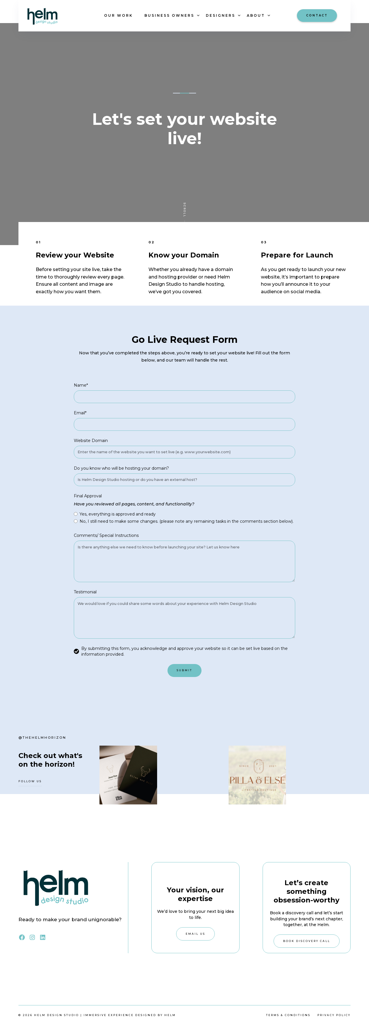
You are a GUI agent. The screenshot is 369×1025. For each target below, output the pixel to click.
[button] (169, 15)
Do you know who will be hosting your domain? (121, 468)
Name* (81, 385)
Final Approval (88, 496)
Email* (80, 412)
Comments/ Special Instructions (106, 535)
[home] (56, 15)
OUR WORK (118, 15)
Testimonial (85, 592)
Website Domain (91, 440)
